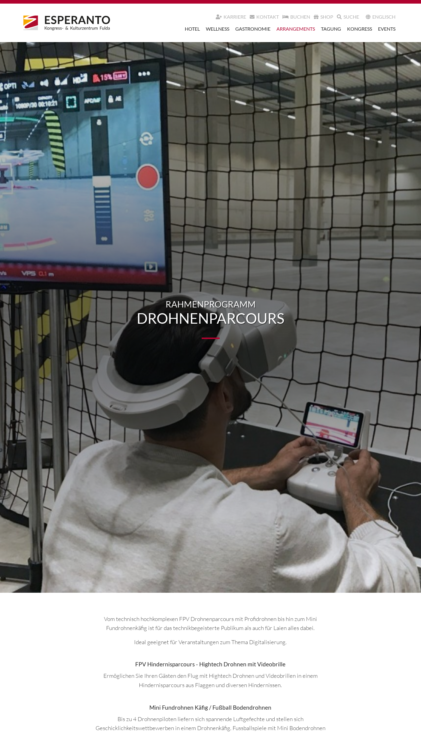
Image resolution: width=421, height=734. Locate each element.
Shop (323, 17)
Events (386, 29)
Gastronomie (252, 29)
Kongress (359, 29)
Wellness (217, 29)
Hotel (192, 29)
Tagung (331, 29)
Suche (348, 17)
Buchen (296, 17)
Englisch (380, 17)
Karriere (231, 17)
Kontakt (264, 17)
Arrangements (295, 29)
